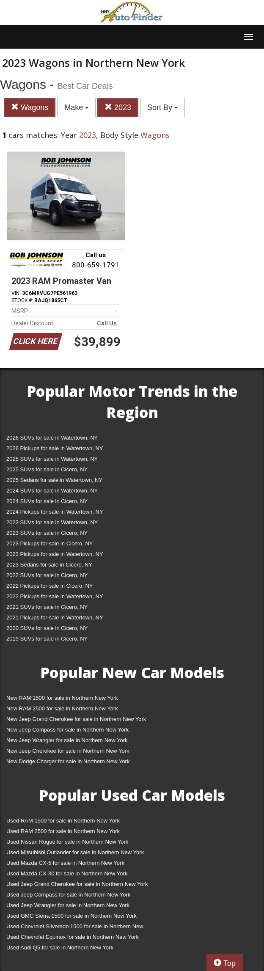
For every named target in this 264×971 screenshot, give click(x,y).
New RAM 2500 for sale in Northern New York (62, 708)
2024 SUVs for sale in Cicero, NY (47, 501)
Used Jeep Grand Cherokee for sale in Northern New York (77, 884)
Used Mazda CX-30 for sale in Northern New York (66, 873)
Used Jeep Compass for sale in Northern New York (68, 894)
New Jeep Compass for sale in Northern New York (67, 729)
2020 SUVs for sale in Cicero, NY (47, 628)
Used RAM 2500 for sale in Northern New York (63, 831)
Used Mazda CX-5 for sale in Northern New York (65, 863)
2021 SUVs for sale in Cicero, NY (47, 607)
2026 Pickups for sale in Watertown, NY (54, 448)
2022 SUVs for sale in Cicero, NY (47, 575)
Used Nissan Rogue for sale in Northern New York (67, 842)
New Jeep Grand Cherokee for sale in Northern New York (76, 719)
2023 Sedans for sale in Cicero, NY (49, 564)
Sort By (162, 107)
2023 (117, 107)
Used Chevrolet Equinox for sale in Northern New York (72, 937)
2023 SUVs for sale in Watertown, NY (52, 522)
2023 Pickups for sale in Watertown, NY (54, 554)
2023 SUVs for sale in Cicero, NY (47, 533)
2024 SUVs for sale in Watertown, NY (52, 490)
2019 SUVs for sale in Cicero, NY (47, 638)
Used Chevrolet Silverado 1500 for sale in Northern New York (74, 928)
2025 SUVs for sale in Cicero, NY (47, 469)
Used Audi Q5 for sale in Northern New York (59, 947)
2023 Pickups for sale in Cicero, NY (49, 543)
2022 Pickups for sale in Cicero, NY (49, 586)
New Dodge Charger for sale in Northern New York (67, 761)
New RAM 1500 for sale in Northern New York (62, 698)
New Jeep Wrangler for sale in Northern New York (67, 740)
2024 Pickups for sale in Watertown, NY (54, 512)
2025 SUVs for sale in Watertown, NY (52, 459)
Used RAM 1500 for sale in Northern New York (63, 820)
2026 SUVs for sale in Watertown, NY (52, 438)
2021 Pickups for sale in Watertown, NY (54, 617)
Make (76, 107)
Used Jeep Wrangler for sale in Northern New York (67, 905)
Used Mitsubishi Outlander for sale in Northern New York (75, 852)
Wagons (29, 107)
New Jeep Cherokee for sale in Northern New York (67, 751)
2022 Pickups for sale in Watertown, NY (54, 596)
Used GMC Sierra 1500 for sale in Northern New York (71, 916)
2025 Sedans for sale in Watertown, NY (54, 480)
